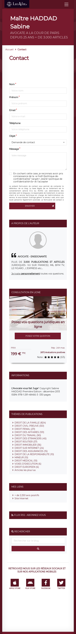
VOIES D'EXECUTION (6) (28, 463)
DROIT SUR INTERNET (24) (29, 448)
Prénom (13, 97)
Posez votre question (37, 336)
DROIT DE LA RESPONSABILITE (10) (34, 454)
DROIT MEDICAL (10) (26, 460)
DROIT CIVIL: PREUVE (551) (29, 425)
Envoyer (40, 206)
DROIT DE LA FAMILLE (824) (30, 422)
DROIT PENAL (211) (25, 429)
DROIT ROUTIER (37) (26, 441)
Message (14, 149)
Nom (12, 84)
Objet (12, 136)
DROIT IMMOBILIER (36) (28, 444)
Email (12, 110)
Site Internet (21, 498)
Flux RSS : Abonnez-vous (30, 515)
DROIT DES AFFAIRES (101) (29, 432)
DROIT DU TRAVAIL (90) (28, 435)
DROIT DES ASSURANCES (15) (31, 451)
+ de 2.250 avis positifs (27, 495)
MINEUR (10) (21, 457)
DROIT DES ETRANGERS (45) (31, 438)
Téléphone (14, 123)
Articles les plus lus (25, 470)
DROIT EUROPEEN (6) (27, 467)
